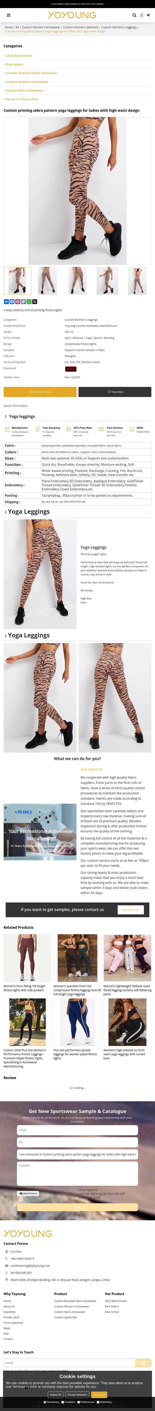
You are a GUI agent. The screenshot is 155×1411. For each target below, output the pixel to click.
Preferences (86, 1402)
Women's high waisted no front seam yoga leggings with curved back (124, 1054)
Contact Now (42, 392)
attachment (28, 1193)
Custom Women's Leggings (119, 27)
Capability (9, 1312)
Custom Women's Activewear (41, 27)
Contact (8, 1339)
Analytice (68, 1402)
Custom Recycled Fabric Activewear (75, 1301)
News (7, 1328)
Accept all (99, 1394)
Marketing (104, 1402)
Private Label (11, 1317)
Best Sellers (112, 1306)
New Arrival (112, 1312)
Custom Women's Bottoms (80, 27)
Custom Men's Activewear (69, 1312)
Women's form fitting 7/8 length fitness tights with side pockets (24, 988)
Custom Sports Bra (65, 1317)
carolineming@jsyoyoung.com (30, 1266)
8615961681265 (21, 1273)
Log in (142, 15)
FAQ (6, 1333)
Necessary (51, 1402)
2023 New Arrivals (116, 1301)
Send (77, 1207)
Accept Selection (77, 1394)
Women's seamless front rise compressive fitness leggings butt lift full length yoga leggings (77, 990)
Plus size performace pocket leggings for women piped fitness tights (75, 1054)
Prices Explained (13, 1323)
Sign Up (148, 15)
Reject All (55, 1394)
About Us (9, 1306)
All (17, 27)
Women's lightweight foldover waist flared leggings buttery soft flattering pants (128, 990)
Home (9, 27)
